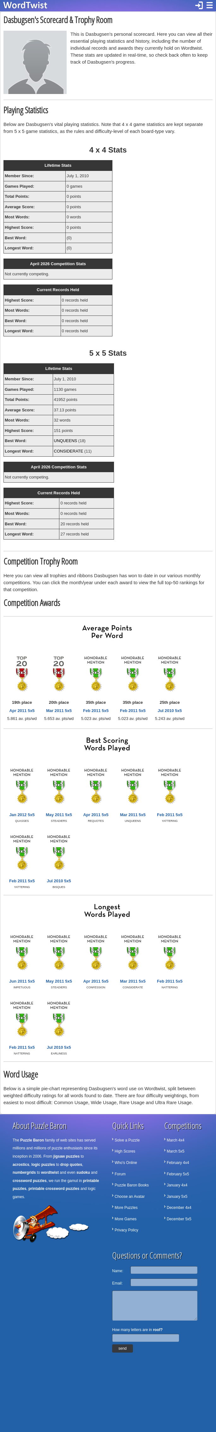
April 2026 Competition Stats (58, 263)
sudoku (83, 1172)
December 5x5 (179, 1219)
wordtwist (50, 1172)
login (199, 5)
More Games (125, 1219)
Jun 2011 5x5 (22, 981)
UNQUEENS (65, 440)
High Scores (125, 1151)
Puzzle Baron (32, 1140)
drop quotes (71, 1164)
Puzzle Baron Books (132, 1185)
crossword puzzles (29, 1181)
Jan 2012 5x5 (21, 814)
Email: (117, 1283)
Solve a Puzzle (127, 1140)
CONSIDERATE (68, 451)
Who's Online (126, 1162)
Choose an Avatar (130, 1196)
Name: (117, 1271)
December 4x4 (179, 1207)
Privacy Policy (126, 1230)
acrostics (21, 1164)
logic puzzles (43, 1164)
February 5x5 (178, 1174)
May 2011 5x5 (59, 814)
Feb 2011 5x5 (96, 710)
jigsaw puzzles (66, 1156)
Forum (120, 1174)
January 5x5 (177, 1196)
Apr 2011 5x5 (21, 710)
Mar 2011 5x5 (59, 710)
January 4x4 (177, 1185)
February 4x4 (178, 1162)
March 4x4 (175, 1140)
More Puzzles (126, 1207)
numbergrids (24, 1172)
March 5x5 (175, 1151)
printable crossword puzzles (53, 1188)
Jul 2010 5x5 (170, 710)
